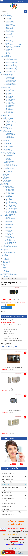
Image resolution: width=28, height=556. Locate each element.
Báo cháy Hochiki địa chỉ (11, 209)
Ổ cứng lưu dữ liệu (10, 47)
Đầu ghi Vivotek (9, 114)
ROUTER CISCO (6, 261)
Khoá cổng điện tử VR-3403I (14, 432)
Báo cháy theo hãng (7, 196)
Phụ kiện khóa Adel (10, 139)
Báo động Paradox (10, 192)
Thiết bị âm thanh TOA (8, 251)
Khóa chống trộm (6, 149)
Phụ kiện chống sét (7, 236)
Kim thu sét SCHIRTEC (8, 230)
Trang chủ (4, 278)
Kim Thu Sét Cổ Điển (7, 243)
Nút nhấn (8, 170)
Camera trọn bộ (6, 58)
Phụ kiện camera (6, 43)
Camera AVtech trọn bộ (11, 68)
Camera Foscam (9, 37)
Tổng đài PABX (6, 181)
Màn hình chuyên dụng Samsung (13, 46)
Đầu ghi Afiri (8, 92)
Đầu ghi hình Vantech (10, 103)
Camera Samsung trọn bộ (11, 64)
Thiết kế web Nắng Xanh (17, 553)
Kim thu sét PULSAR (7, 221)
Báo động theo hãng (7, 186)
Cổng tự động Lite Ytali (8, 118)
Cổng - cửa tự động (14, 482)
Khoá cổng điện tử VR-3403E (11, 284)
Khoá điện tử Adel (7, 131)
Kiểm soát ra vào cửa (7, 162)
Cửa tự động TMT (7, 117)
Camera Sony (9, 33)
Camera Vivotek (9, 41)
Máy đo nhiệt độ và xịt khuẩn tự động (14, 512)
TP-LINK (5, 270)
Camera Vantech (9, 28)
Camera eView (9, 34)
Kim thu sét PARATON (8, 224)
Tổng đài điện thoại (14, 490)
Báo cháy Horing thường (11, 202)
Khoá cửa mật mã (10, 137)
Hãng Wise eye (9, 156)
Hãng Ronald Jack (10, 161)
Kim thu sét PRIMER (7, 223)
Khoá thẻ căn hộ (9, 136)
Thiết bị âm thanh (14, 501)
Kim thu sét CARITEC (8, 233)
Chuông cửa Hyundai (10, 83)
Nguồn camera (9, 49)
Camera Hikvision (10, 19)
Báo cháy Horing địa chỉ (11, 203)
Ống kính (8, 52)
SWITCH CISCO (6, 259)
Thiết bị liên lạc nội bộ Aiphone (10, 246)
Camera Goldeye (9, 36)
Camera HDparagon (10, 25)
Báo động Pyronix (10, 193)
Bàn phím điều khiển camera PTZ (13, 44)
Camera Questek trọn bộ (11, 69)
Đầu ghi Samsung (10, 96)
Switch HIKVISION (7, 273)
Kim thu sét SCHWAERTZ (9, 237)
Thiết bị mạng (14, 509)
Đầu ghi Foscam (9, 111)
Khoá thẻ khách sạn (10, 134)
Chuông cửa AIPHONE (11, 86)
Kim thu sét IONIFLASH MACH (10, 229)
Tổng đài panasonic (7, 175)
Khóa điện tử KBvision (8, 150)
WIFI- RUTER (6, 258)
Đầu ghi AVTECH (9, 102)
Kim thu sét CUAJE (7, 234)
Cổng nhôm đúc (9, 125)
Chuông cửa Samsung (11, 84)
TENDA (4, 265)
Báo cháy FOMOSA (10, 198)
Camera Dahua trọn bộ (11, 61)
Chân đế (7, 50)
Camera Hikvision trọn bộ (11, 62)
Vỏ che (7, 55)
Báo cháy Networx (10, 201)
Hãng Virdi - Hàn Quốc (11, 167)
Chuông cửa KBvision (10, 81)
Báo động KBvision (10, 189)
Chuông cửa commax (10, 77)
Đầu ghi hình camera (14, 479)
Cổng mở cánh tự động (11, 120)
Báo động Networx (10, 195)
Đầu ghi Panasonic (10, 105)
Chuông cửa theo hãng (8, 74)
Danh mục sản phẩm (11, 468)
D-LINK (4, 268)
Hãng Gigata (8, 159)
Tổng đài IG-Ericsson (7, 180)
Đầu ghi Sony (9, 106)
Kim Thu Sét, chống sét (14, 495)
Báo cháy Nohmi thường (11, 212)
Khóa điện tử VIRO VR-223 (14, 410)
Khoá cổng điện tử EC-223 (14, 389)
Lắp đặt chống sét (14, 506)
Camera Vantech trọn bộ (11, 67)
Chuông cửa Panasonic (11, 75)
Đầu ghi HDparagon (10, 99)
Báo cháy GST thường (11, 205)
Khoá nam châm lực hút (8, 142)
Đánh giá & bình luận (19, 316)
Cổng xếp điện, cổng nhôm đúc (10, 122)
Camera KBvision (9, 21)
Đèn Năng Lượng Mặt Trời (14, 514)
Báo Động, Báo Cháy (14, 492)
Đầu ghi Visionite (9, 112)
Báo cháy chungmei (10, 214)
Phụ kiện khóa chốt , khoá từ (9, 145)
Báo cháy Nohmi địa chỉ (11, 211)
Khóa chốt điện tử (7, 140)
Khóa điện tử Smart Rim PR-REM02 (13, 367)
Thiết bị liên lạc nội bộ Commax (10, 248)
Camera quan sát (14, 471)
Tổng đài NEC (6, 177)
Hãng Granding (9, 155)
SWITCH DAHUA (7, 271)
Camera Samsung (10, 22)
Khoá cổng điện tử (7, 143)
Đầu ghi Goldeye (9, 109)
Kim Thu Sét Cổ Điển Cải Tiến (9, 242)
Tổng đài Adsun (6, 178)
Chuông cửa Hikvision (11, 80)
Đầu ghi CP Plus (9, 100)
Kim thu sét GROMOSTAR (9, 226)
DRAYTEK (5, 264)
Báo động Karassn (10, 190)
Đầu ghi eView (9, 108)
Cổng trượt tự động (10, 121)
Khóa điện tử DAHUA (7, 148)
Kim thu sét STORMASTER (9, 218)
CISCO (4, 267)
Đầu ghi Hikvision (9, 97)
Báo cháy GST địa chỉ (11, 206)
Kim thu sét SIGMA (7, 231)
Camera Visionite (9, 39)
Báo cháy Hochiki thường (11, 208)
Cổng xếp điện (9, 124)
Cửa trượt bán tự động (8, 128)
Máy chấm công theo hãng (9, 153)
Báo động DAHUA (10, 187)
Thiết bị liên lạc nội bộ (14, 498)
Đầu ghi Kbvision (9, 95)
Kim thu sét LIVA (6, 217)
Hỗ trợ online (9, 438)
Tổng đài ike (5, 183)
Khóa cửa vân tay (10, 133)
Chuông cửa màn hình (14, 476)
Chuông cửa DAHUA (10, 78)
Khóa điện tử (14, 484)
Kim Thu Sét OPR (7, 239)
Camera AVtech (9, 30)
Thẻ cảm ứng (9, 171)
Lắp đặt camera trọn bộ (14, 473)
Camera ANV (9, 16)
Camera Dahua (9, 24)
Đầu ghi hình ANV (10, 90)
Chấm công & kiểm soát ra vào (14, 487)
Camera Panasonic (10, 31)
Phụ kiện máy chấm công (8, 168)
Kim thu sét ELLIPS (7, 227)
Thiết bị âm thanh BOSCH (9, 252)
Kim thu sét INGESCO (8, 220)
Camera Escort (9, 40)
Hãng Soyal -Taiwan (10, 164)
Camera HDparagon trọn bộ (12, 65)
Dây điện (8, 53)
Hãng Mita (8, 158)
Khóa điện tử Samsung (8, 146)
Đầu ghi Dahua (9, 93)
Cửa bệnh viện (6, 127)
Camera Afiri (8, 18)
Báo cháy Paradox (10, 199)
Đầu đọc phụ (8, 173)
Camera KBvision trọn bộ (11, 59)
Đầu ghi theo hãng (7, 89)
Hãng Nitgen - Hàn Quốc (11, 165)
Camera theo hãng (7, 15)
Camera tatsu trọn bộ (10, 71)
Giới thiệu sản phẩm (6, 316)
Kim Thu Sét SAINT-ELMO (9, 240)
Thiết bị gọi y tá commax (14, 503)
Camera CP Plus (9, 27)
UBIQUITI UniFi (6, 262)
